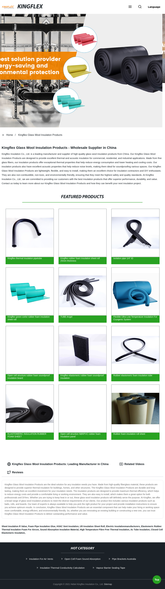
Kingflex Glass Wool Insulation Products (40, 135)
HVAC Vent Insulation (68, 526)
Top (157, 580)
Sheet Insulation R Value (14, 526)
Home (9, 135)
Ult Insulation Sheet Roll (92, 526)
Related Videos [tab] (131, 464)
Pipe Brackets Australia (124, 559)
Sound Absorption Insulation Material (59, 529)
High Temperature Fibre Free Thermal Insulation (104, 529)
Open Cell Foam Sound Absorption (83, 559)
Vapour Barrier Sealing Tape (110, 567)
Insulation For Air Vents (41, 559)
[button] (130, 7)
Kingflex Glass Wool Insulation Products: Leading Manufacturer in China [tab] (58, 464)
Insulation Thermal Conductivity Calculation (62, 567)
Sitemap (108, 584)
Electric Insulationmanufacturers (123, 526)
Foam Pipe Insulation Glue (41, 526)
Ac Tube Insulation (140, 529)
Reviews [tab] (15, 472)
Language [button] (154, 6)
